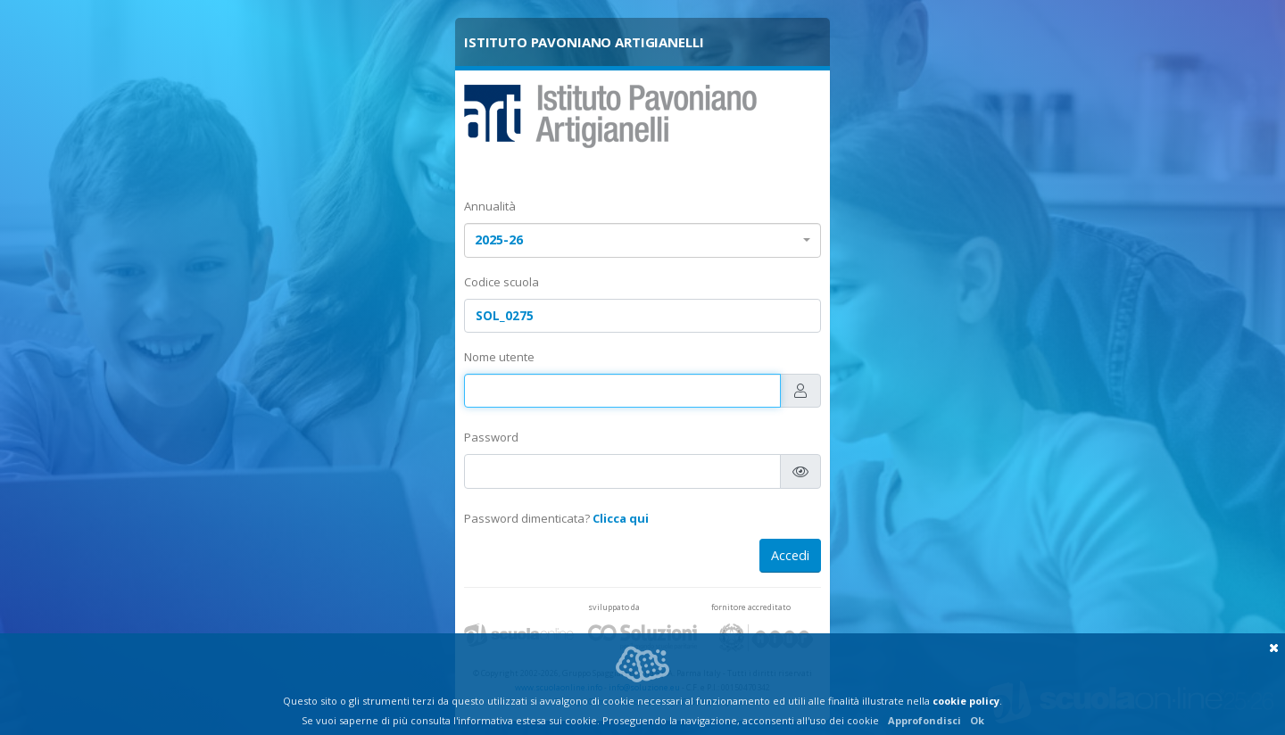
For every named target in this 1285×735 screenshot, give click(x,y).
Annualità (490, 206)
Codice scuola (501, 282)
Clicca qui (621, 518)
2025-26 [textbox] (499, 239)
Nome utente (499, 357)
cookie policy (966, 700)
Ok (977, 720)
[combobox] (642, 240)
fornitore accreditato (751, 607)
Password (491, 437)
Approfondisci (924, 720)
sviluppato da (614, 607)
